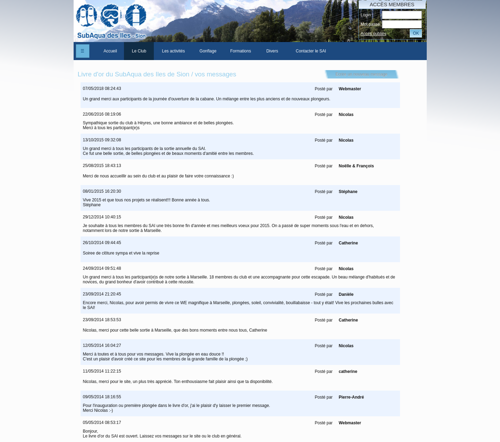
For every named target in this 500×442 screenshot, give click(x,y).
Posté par (323, 88)
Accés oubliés (373, 33)
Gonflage (208, 51)
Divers (272, 51)
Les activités (173, 51)
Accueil (110, 51)
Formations (240, 51)
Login (365, 14)
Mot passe (370, 24)
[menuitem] (110, 51)
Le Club (139, 51)
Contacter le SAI (311, 51)
